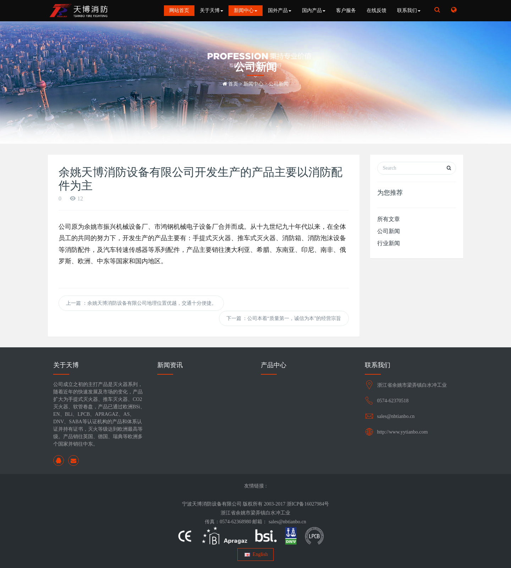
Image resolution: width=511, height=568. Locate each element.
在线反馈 (376, 10)
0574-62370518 (393, 400)
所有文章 (388, 219)
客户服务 (346, 10)
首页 (233, 84)
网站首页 (179, 10)
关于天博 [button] (211, 10)
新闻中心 (253, 84)
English (255, 554)
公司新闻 (279, 84)
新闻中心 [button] (245, 10)
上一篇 (141, 303)
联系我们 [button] (409, 10)
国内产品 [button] (313, 10)
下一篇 (283, 318)
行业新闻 (388, 243)
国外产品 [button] (279, 10)
